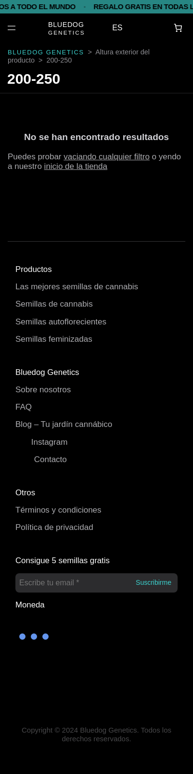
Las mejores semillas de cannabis (76, 286)
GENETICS (66, 32)
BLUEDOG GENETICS (46, 52)
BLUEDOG (66, 24)
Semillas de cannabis (54, 304)
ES (117, 28)
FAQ (23, 407)
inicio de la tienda (75, 166)
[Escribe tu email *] (96, 583)
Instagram (49, 442)
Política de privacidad (54, 527)
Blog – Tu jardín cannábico (63, 424)
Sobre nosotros (43, 389)
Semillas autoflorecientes (60, 321)
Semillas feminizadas (53, 339)
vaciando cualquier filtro (107, 156)
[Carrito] (178, 28)
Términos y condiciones (58, 510)
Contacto (50, 459)
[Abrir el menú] (11, 28)
